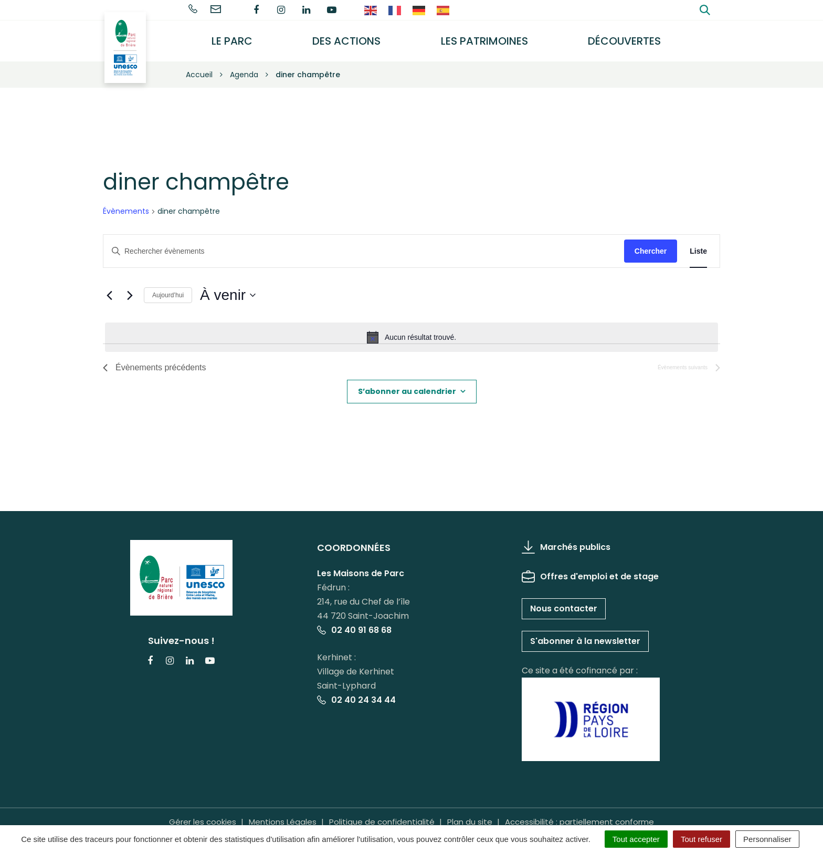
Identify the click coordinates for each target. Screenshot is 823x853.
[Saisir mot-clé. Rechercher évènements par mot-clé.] (363, 245)
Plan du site (469, 815)
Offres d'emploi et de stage (590, 571)
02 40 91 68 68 (354, 625)
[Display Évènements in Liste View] (698, 245)
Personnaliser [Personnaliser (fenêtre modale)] (767, 839)
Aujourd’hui (168, 290)
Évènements (126, 206)
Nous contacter (563, 603)
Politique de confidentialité (382, 815)
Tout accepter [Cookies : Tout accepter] (636, 839)
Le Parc (239, 38)
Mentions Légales (282, 815)
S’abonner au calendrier (407, 386)
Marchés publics (566, 541)
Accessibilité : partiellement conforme (579, 815)
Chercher (651, 245)
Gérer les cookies (202, 815)
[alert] (411, 332)
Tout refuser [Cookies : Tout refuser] (701, 839)
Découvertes (626, 38)
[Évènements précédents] (109, 290)
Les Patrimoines (488, 38)
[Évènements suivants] (129, 290)
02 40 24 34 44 (356, 695)
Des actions (352, 38)
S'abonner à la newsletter (585, 636)
